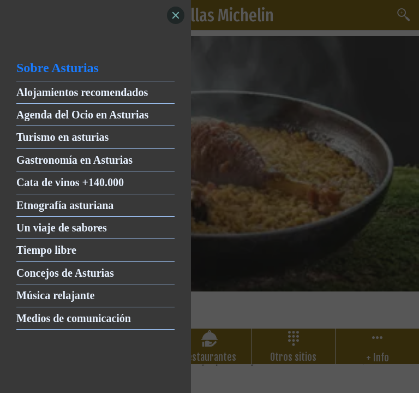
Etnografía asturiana (64, 205)
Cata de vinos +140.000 (70, 182)
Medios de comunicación (73, 318)
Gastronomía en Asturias (74, 160)
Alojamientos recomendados (82, 92)
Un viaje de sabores (61, 228)
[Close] (175, 15)
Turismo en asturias (62, 137)
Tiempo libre (46, 250)
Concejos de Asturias (65, 273)
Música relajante (55, 295)
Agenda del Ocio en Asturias (82, 115)
